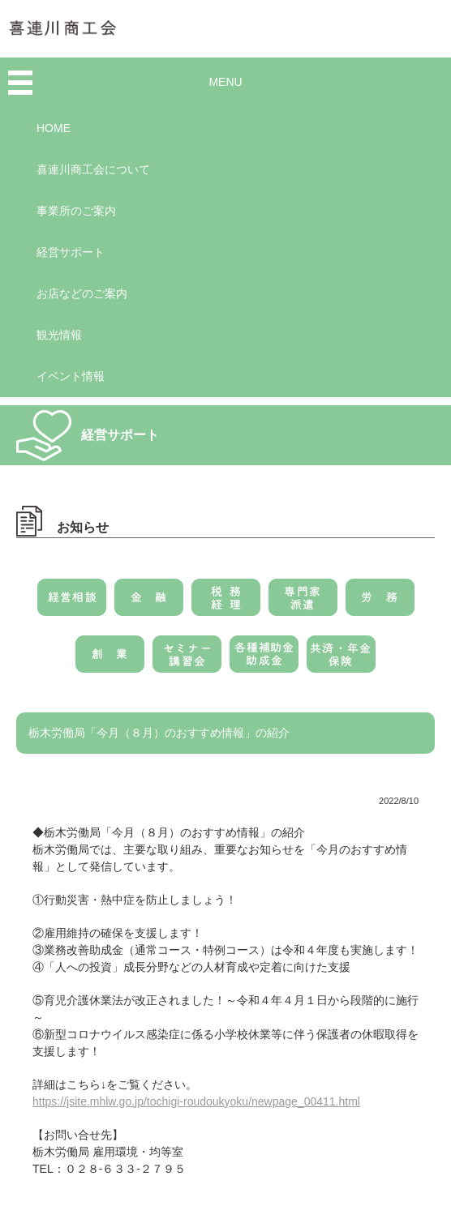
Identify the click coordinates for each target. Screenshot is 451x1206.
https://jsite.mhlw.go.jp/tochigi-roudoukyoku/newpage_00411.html (196, 1101)
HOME (54, 128)
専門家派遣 (302, 603)
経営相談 (71, 603)
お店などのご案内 (82, 293)
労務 (380, 603)
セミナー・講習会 (186, 659)
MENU (225, 81)
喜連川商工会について (93, 169)
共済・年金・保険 (341, 659)
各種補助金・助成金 (264, 659)
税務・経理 (225, 603)
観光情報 (59, 334)
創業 (109, 659)
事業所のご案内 (76, 210)
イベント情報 (71, 376)
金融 (148, 603)
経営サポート (71, 252)
